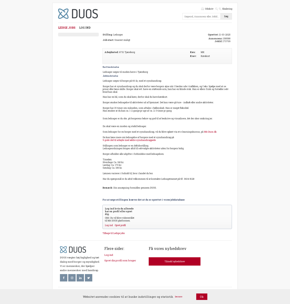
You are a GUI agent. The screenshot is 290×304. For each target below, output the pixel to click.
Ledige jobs (66, 27)
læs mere (178, 297)
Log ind (84, 27)
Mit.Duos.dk (210, 131)
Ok (202, 296)
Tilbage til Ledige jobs (113, 233)
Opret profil (120, 225)
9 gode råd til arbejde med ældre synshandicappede (129, 140)
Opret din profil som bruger (120, 260)
